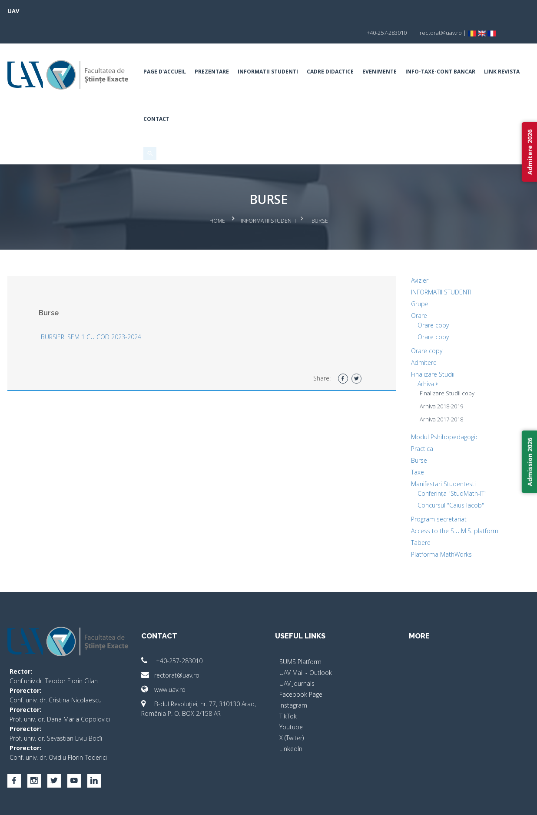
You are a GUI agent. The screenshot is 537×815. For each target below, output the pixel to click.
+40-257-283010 (175, 635)
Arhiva (424, 358)
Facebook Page (300, 669)
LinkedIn (290, 723)
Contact (204, 97)
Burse (416, 435)
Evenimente (383, 49)
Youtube (291, 702)
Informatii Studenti (271, 49)
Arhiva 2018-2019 (438, 381)
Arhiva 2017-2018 (438, 394)
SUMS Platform (300, 636)
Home (217, 197)
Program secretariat (435, 494)
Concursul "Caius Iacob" (447, 480)
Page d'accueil (168, 49)
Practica (419, 423)
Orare (416, 290)
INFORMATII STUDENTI (438, 267)
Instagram (293, 680)
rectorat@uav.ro (174, 650)
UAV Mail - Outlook (305, 647)
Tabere (417, 517)
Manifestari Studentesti (440, 458)
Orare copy (429, 300)
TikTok (288, 691)
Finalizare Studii (429, 349)
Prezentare (215, 49)
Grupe (416, 278)
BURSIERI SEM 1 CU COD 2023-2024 (98, 311)
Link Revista (164, 97)
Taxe (414, 447)
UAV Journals (297, 658)
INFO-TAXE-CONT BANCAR (444, 49)
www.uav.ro (167, 664)
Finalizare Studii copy (443, 368)
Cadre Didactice (333, 49)
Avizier (416, 255)
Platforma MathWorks (438, 529)
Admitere (420, 337)
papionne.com (476, 802)
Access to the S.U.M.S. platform (451, 505)
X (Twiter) (291, 712)
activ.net (513, 802)
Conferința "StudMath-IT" (448, 468)
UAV (20, 11)
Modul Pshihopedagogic (441, 412)
